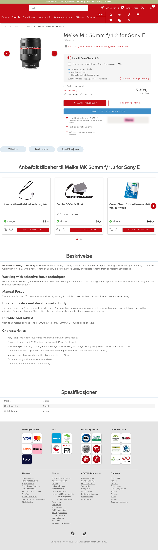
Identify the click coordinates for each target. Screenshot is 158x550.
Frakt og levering (59, 510)
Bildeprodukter (87, 478)
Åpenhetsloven (58, 518)
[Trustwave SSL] (97, 438)
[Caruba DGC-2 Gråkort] (79, 201)
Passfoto (26, 494)
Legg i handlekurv (33, 229)
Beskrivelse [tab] (41, 149)
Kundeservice (27, 478)
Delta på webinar (29, 489)
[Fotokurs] (111, 20)
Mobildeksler (86, 491)
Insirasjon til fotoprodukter (63, 494)
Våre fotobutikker (59, 481)
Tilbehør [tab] (13, 149)
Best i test (56, 520)
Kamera (5, 17)
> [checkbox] (6, 229)
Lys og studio (44, 17)
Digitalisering (27, 502)
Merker (114, 499)
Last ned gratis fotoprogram (34, 499)
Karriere (55, 483)
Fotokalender (87, 497)
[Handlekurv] (151, 8)
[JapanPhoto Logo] (8, 9)
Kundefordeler (58, 489)
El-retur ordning (58, 515)
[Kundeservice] (129, 8)
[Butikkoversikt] (109, 8)
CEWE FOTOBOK (88, 481)
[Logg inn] (143, 8)
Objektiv (16, 17)
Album (101, 14)
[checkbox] (11, 230)
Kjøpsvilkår (56, 505)
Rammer (91, 17)
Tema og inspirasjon (119, 502)
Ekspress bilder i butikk (31, 491)
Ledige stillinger (58, 486)
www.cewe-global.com (61, 523)
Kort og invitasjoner (89, 494)
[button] (7, 53)
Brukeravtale (57, 507)
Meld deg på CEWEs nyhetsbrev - (79, 2)
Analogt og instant (63, 17)
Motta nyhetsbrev (29, 497)
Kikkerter (79, 17)
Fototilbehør (29, 17)
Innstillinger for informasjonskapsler (64, 498)
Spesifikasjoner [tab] (70, 149)
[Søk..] (58, 8)
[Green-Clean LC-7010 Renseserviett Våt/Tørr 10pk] (132, 201)
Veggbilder (85, 486)
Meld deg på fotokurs (31, 486)
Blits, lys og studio (118, 489)
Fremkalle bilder (88, 483)
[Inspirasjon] (120, 20)
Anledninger (86, 499)
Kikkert (114, 491)
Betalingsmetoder (59, 512)
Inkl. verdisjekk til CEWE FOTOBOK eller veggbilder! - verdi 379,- (98, 46)
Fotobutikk (115, 478)
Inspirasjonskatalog (60, 491)
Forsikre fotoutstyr (30, 481)
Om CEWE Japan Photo (61, 478)
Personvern (56, 502)
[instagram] (84, 534)
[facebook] (73, 534)
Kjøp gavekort (28, 483)
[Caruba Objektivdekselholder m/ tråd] (26, 201)
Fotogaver (85, 489)
